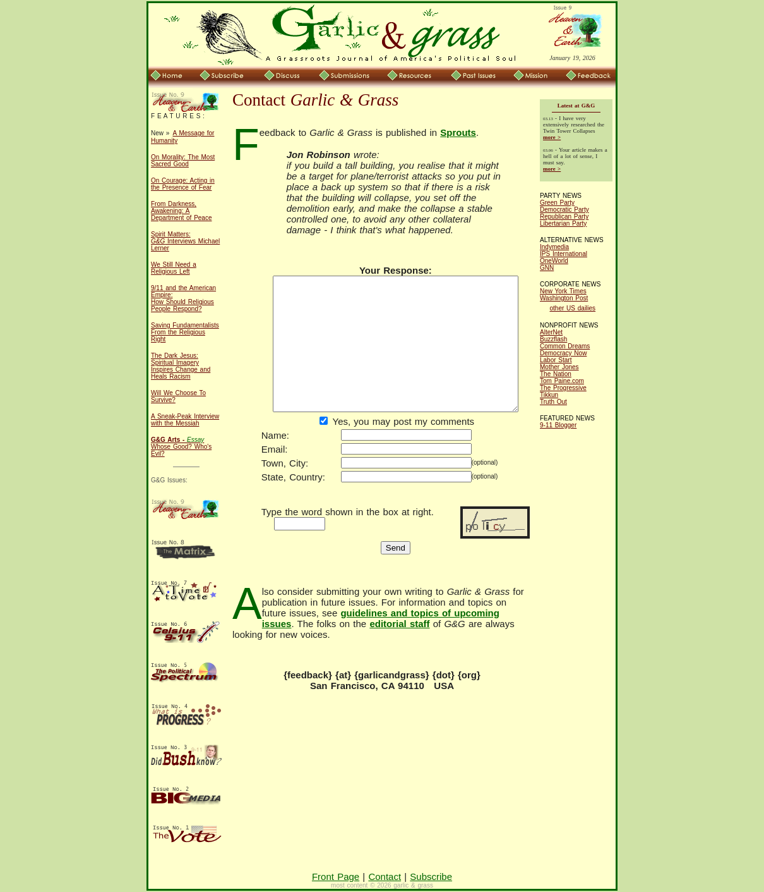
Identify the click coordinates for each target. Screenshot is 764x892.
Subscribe (431, 876)
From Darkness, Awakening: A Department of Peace (181, 210)
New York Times (563, 291)
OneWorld (554, 260)
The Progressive (563, 387)
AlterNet (551, 332)
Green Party (557, 202)
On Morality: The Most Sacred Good (183, 161)
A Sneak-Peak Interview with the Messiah (185, 420)
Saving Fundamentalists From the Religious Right (185, 332)
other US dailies (573, 308)
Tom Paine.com (562, 380)
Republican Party (564, 216)
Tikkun (549, 394)
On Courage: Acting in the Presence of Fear (183, 184)
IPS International (563, 253)
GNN (547, 267)
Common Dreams (565, 346)
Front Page (335, 876)
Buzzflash (553, 339)
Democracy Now (563, 353)
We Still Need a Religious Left (173, 268)
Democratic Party (564, 209)
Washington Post (564, 298)
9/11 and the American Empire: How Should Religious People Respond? (183, 298)
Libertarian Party (563, 223)
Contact (384, 876)
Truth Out (553, 401)
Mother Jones (559, 367)
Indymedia (554, 246)
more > (552, 137)
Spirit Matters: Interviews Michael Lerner (185, 241)
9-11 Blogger (558, 425)
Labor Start (555, 360)
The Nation (555, 373)
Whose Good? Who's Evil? (181, 446)
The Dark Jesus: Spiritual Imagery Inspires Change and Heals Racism (180, 366)
